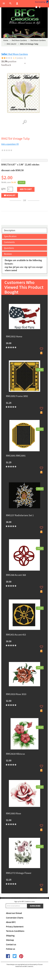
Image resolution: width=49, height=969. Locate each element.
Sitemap (10, 940)
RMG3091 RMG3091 (16, 456)
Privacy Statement (14, 926)
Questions (9, 248)
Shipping (10, 935)
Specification (10, 236)
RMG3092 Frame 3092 (17, 396)
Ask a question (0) (10, 144)
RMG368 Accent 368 (16, 575)
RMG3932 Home (14, 336)
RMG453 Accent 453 (16, 635)
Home (5, 40)
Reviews (8, 253)
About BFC (11, 922)
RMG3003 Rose (13, 813)
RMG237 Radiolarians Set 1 (20, 515)
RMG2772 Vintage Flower (18, 873)
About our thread (14, 913)
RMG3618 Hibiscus (15, 754)
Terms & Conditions (15, 931)
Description (9, 230)
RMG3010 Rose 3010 (16, 694)
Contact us (11, 944)
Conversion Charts (14, 917)
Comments (9, 242)
